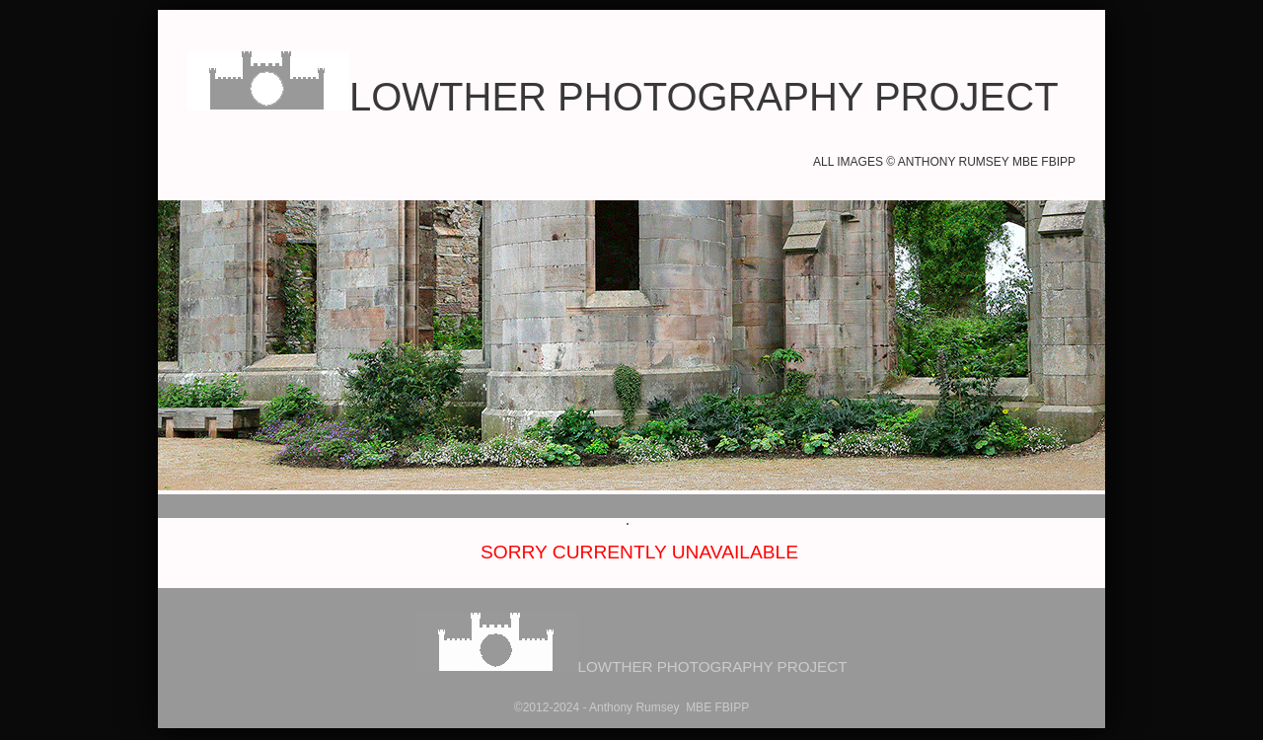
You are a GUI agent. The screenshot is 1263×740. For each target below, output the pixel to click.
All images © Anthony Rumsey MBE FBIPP (944, 162)
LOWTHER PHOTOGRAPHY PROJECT (623, 96)
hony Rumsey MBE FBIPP (678, 707)
